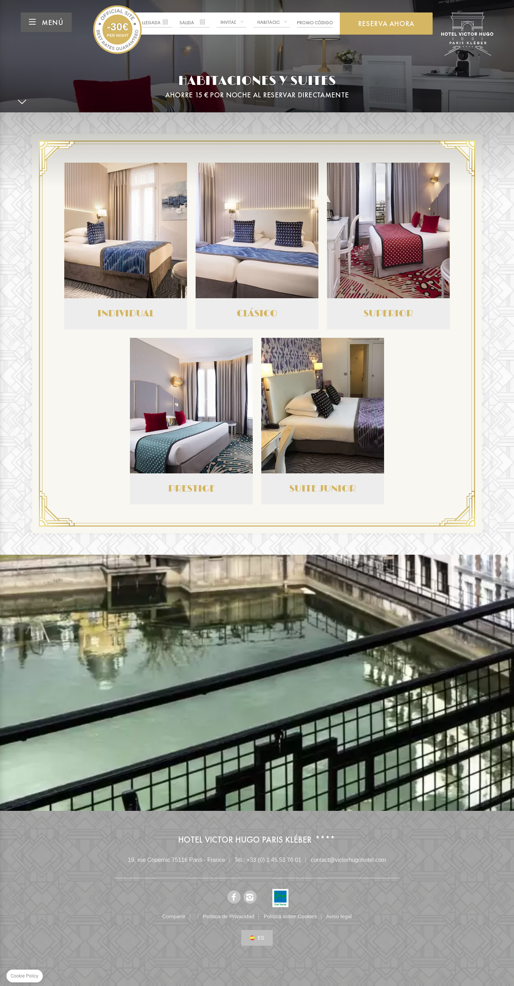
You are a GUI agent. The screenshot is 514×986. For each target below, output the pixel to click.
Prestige (191, 421)
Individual (125, 246)
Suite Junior (322, 421)
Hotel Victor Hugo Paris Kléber (117, 29)
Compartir (174, 916)
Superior (388, 246)
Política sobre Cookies (290, 916)
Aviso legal (339, 916)
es (261, 937)
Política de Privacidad (228, 916)
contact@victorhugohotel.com (348, 860)
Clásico (257, 246)
